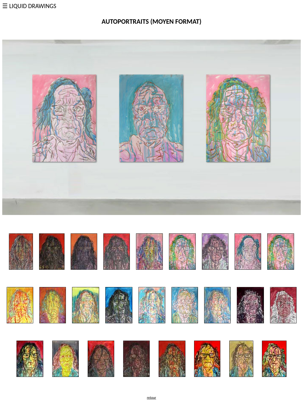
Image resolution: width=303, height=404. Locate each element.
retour (151, 397)
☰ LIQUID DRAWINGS (29, 6)
